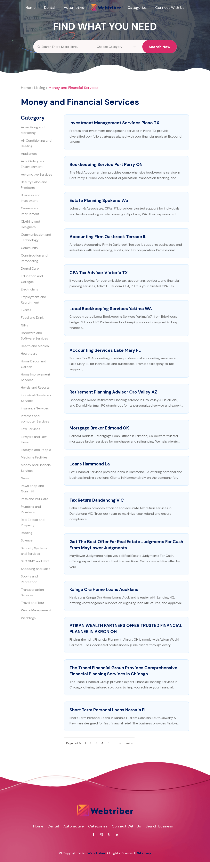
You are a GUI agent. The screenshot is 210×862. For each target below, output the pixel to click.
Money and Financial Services (73, 87)
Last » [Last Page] (128, 743)
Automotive (74, 7)
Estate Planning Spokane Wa (99, 200)
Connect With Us (169, 7)
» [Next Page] (120, 743)
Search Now (159, 49)
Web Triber (96, 853)
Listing (39, 87)
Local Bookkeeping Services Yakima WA (111, 309)
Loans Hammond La (90, 464)
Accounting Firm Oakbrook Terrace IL (108, 237)
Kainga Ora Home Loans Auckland (104, 589)
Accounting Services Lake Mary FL (105, 350)
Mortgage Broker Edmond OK (99, 428)
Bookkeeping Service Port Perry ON (106, 164)
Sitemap (144, 853)
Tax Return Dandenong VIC (97, 500)
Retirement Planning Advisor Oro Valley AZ (113, 392)
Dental (49, 7)
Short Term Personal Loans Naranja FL (108, 710)
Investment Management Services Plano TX (114, 123)
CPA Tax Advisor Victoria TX (99, 273)
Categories (137, 7)
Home (30, 7)
